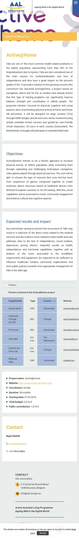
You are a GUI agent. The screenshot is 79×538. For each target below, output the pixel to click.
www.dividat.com (71, 308)
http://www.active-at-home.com (35, 383)
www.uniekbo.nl (70, 339)
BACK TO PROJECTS (17, 36)
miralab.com (68, 360)
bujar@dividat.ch (18, 443)
